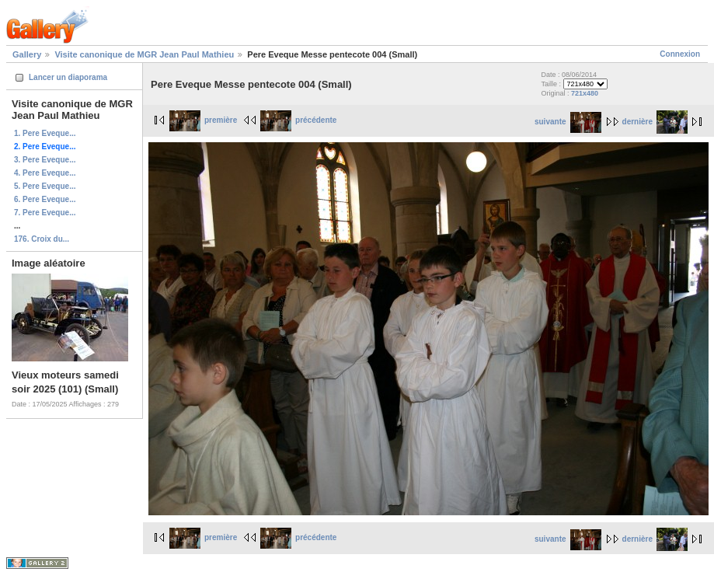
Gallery (26, 54)
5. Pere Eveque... (45, 186)
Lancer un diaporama (68, 77)
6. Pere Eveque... (45, 199)
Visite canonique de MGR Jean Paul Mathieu (144, 54)
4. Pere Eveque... (45, 173)
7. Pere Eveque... (45, 212)
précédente (298, 120)
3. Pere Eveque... (45, 159)
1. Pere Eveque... (45, 133)
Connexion (680, 54)
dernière (655, 121)
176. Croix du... (41, 239)
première (203, 120)
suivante (568, 121)
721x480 (584, 93)
